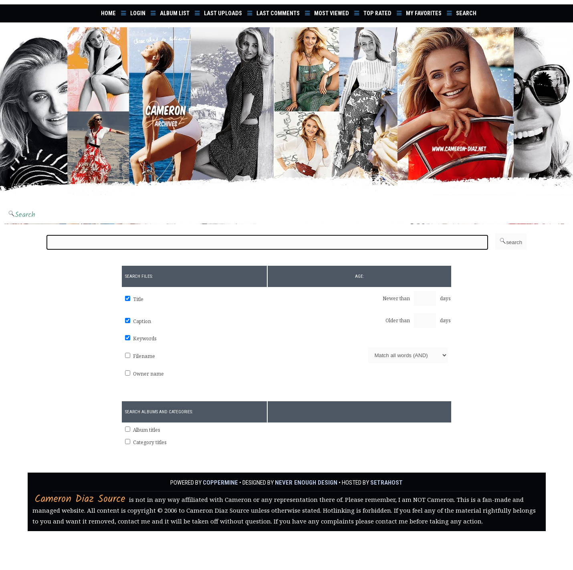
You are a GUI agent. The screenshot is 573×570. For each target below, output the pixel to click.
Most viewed (331, 13)
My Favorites (424, 13)
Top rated (377, 13)
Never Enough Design (306, 482)
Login (137, 13)
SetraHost (385, 482)
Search (466, 13)
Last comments (278, 13)
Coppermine (221, 482)
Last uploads (223, 13)
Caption (142, 321)
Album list (175, 13)
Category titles (150, 442)
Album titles (146, 429)
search (511, 241)
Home (108, 13)
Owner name (148, 373)
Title (138, 299)
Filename (144, 356)
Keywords (145, 338)
